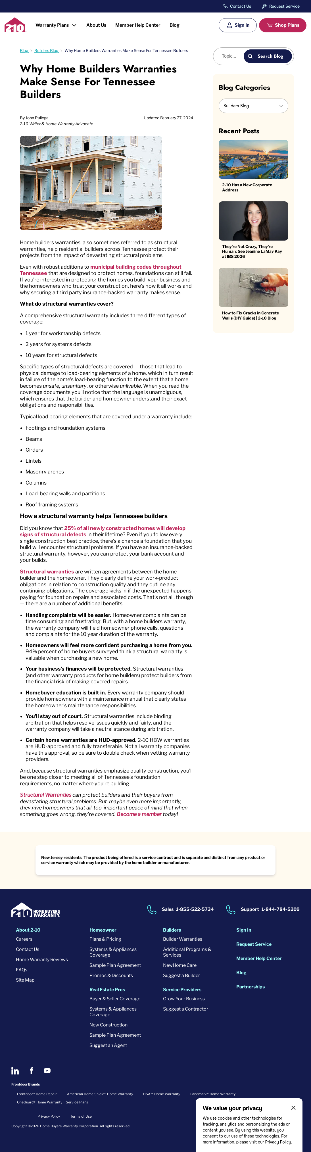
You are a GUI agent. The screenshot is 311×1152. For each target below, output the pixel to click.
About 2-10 (28, 930)
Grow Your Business (184, 998)
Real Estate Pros (107, 989)
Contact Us (240, 6)
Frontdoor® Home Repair (37, 1094)
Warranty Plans (52, 25)
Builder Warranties (182, 939)
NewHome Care (180, 965)
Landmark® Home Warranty (212, 1094)
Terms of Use (81, 1116)
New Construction (108, 1025)
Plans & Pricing (105, 939)
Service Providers (182, 989)
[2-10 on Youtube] (47, 1070)
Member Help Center (137, 25)
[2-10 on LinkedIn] (15, 1070)
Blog (174, 25)
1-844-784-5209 (281, 909)
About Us (96, 25)
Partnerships (250, 987)
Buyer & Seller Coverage (114, 998)
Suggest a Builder (181, 975)
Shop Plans (287, 25)
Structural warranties (47, 572)
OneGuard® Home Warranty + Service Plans (52, 1102)
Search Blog (270, 56)
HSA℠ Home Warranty (161, 1094)
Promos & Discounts (111, 975)
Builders (172, 930)
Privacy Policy (278, 1142)
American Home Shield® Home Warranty (100, 1094)
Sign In (242, 25)
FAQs (21, 969)
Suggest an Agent (108, 1045)
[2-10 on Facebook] (31, 1070)
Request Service (284, 6)
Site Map (25, 980)
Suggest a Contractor (185, 1009)
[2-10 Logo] (15, 30)
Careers (24, 939)
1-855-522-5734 (195, 909)
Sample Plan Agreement (115, 965)
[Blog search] (231, 56)
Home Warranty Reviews (42, 959)
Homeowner (102, 930)
